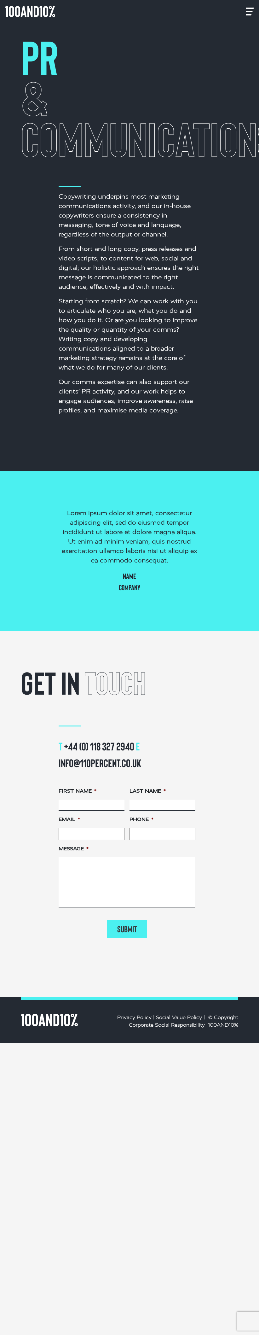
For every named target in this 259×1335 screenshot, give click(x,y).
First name (77, 791)
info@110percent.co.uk (100, 762)
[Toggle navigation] (64, 11)
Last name (148, 791)
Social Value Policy (179, 1017)
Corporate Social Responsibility (167, 1025)
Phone (141, 819)
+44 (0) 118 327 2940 (99, 746)
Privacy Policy (134, 1017)
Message (74, 849)
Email (69, 819)
